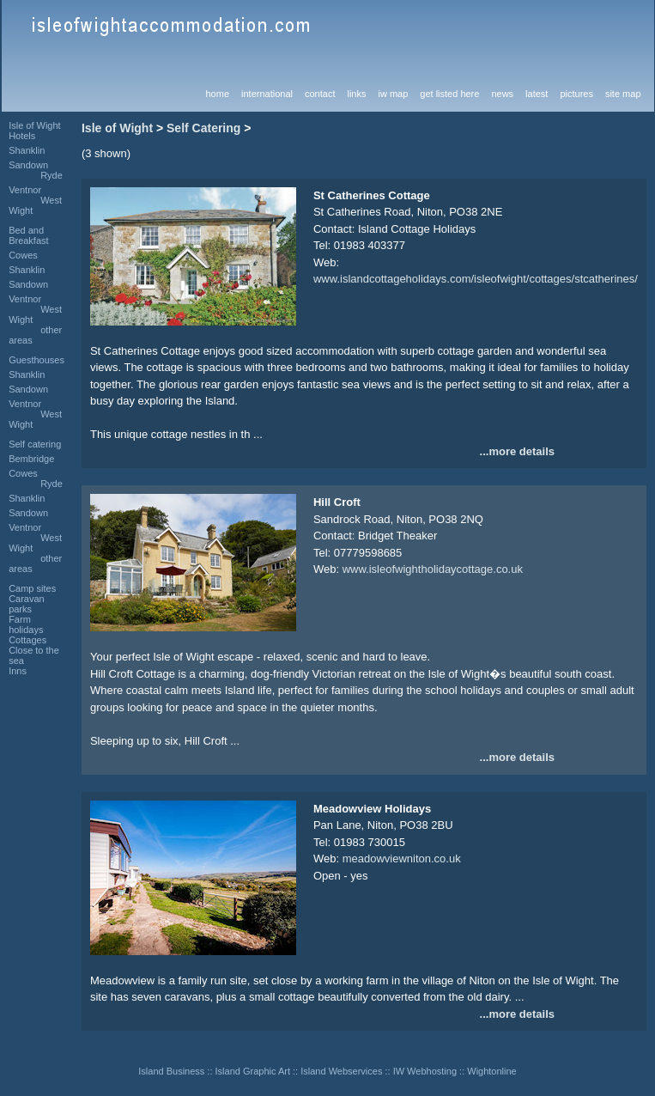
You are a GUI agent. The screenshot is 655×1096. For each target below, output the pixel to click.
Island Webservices (341, 1071)
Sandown (28, 165)
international (267, 93)
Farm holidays (26, 624)
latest (536, 93)
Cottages (27, 640)
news (502, 93)
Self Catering (203, 128)
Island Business (171, 1071)
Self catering (35, 444)
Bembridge (31, 459)
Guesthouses (36, 360)
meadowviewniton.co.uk (402, 858)
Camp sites (32, 588)
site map (623, 93)
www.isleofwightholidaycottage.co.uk (433, 569)
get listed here (449, 93)
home (218, 93)
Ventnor (25, 190)
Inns (18, 671)
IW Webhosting (425, 1071)
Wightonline (491, 1071)
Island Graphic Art (252, 1071)
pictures (576, 93)
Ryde (51, 175)
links (356, 93)
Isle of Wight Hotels (35, 130)
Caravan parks (27, 604)
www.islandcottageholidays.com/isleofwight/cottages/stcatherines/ (475, 278)
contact (320, 93)
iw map (393, 93)
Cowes (23, 255)
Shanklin (27, 150)
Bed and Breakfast (28, 235)
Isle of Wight (117, 128)
